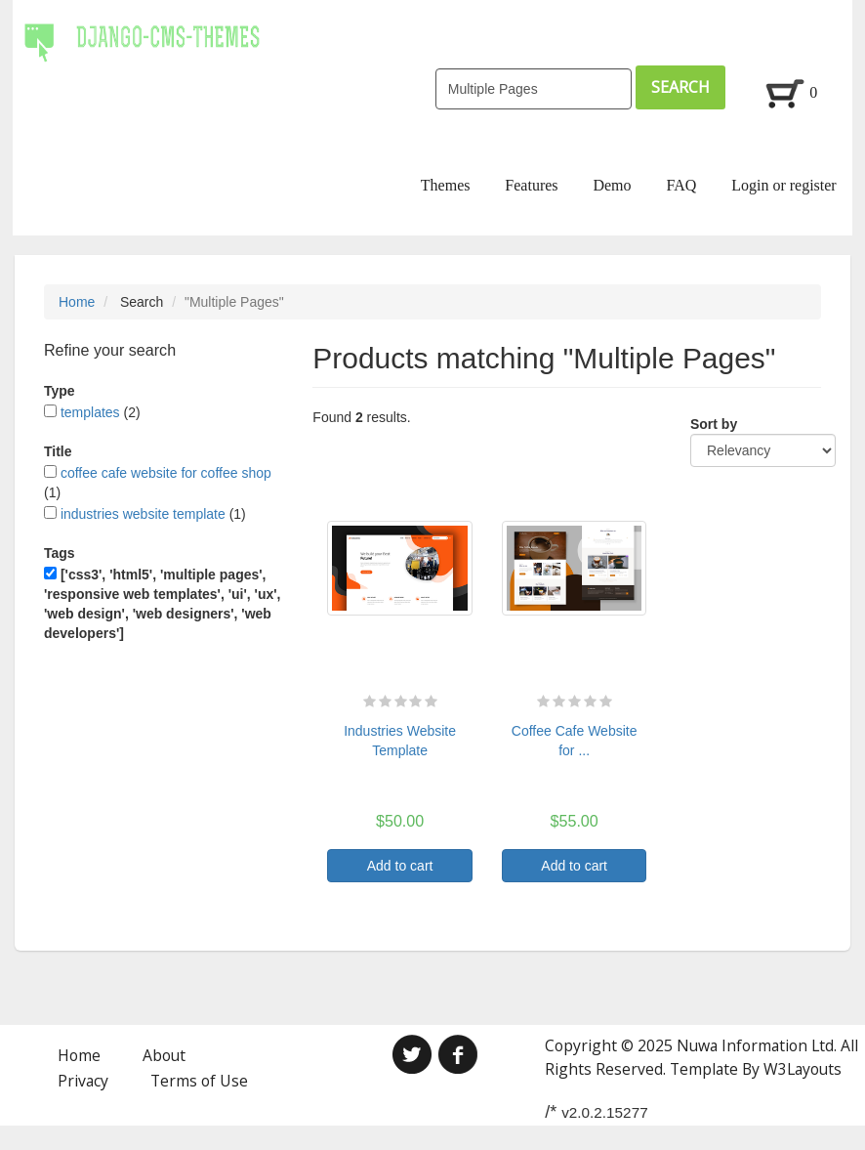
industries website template (143, 514)
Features (531, 185)
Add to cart (400, 865)
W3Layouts (802, 1069)
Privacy (83, 1080)
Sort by (713, 424)
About (164, 1055)
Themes (446, 185)
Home (77, 302)
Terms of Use (199, 1080)
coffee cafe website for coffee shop (166, 473)
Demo (612, 185)
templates (90, 412)
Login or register (784, 185)
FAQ (681, 185)
